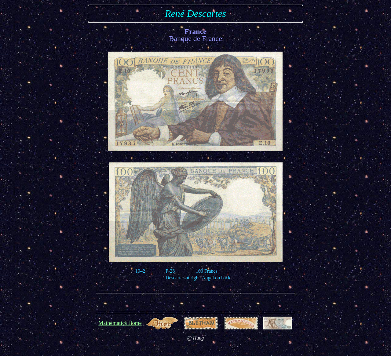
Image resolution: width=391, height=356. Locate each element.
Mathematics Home (119, 323)
